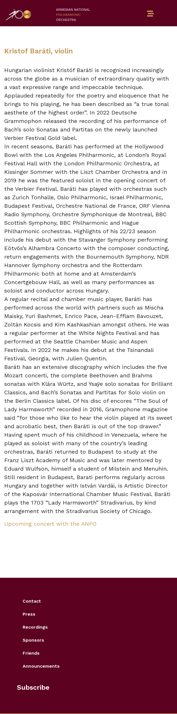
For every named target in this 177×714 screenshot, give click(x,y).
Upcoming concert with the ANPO (50, 523)
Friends (31, 653)
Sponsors (33, 640)
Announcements (41, 666)
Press (29, 614)
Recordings (35, 627)
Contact (32, 601)
